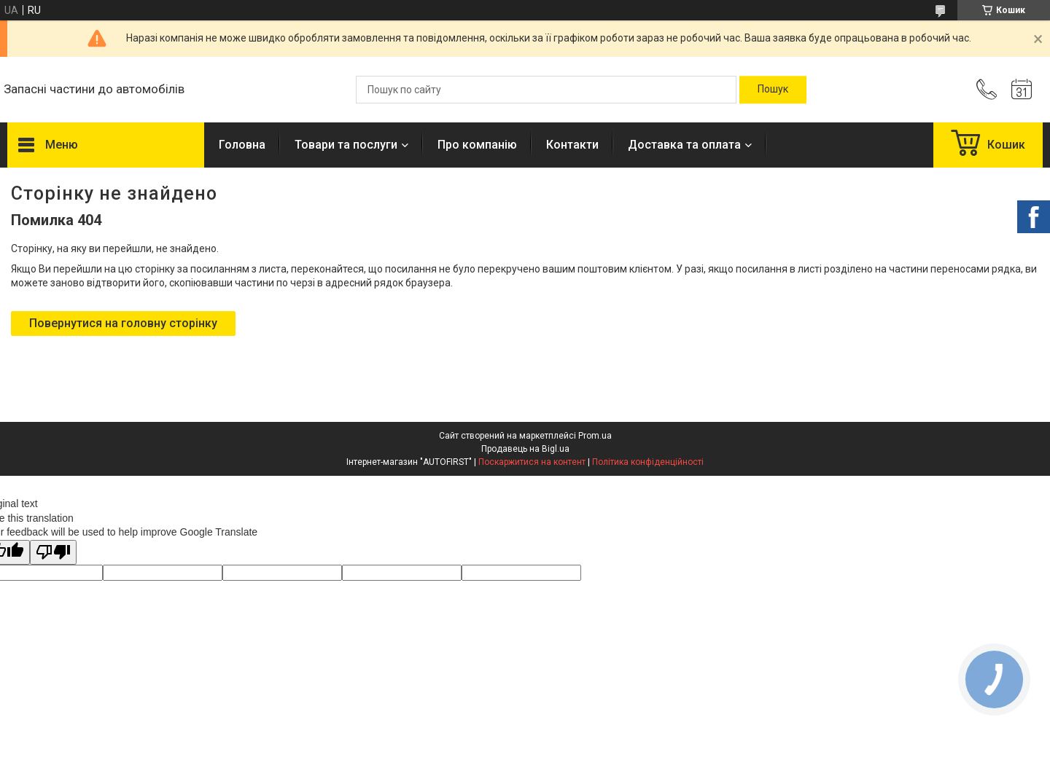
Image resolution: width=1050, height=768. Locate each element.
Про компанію (477, 145)
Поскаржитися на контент (532, 462)
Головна (242, 145)
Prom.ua (595, 436)
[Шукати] (772, 89)
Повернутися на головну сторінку (123, 323)
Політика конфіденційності (648, 462)
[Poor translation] (53, 552)
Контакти (572, 145)
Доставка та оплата (684, 145)
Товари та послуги (346, 145)
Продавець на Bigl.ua (525, 449)
